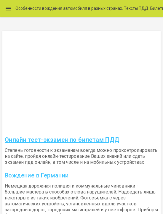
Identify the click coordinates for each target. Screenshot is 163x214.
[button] (8, 8)
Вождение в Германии (37, 175)
